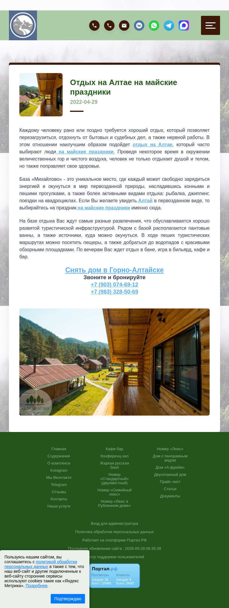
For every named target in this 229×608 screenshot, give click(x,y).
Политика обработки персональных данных (114, 531)
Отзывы (59, 492)
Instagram (58, 470)
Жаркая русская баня (114, 465)
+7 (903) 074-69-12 (115, 284)
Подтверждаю (67, 598)
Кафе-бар (114, 449)
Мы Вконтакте (59, 477)
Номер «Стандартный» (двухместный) (114, 478)
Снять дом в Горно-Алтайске (114, 270)
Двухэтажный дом (170, 474)
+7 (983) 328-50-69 (115, 291)
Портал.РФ (137, 540)
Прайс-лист (170, 481)
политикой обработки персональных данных (40, 564)
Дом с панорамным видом (170, 458)
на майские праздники (103, 207)
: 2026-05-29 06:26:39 (142, 548)
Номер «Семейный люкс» (115, 492)
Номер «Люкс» (170, 449)
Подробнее (36, 585)
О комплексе (58, 463)
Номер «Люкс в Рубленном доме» (114, 503)
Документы (170, 496)
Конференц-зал (114, 456)
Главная (59, 449)
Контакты (58, 499)
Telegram (59, 484)
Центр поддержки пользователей (114, 556)
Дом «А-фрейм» (170, 467)
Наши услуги (58, 506)
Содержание (58, 456)
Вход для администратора (114, 523)
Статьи (170, 489)
